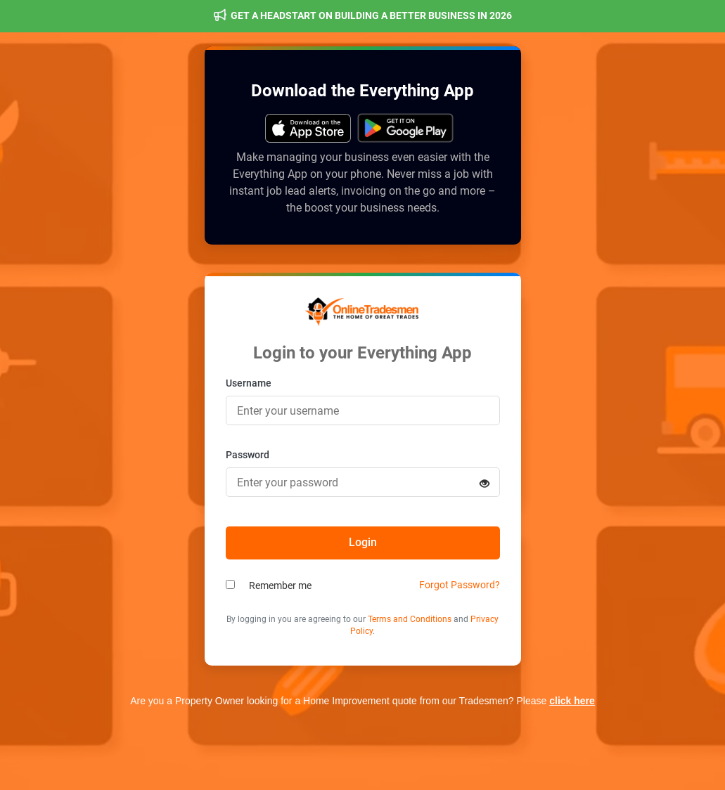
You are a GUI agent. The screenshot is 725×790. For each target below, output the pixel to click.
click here (572, 700)
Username (248, 383)
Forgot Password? (459, 584)
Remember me (280, 585)
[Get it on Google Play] (308, 128)
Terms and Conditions (409, 619)
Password (247, 454)
